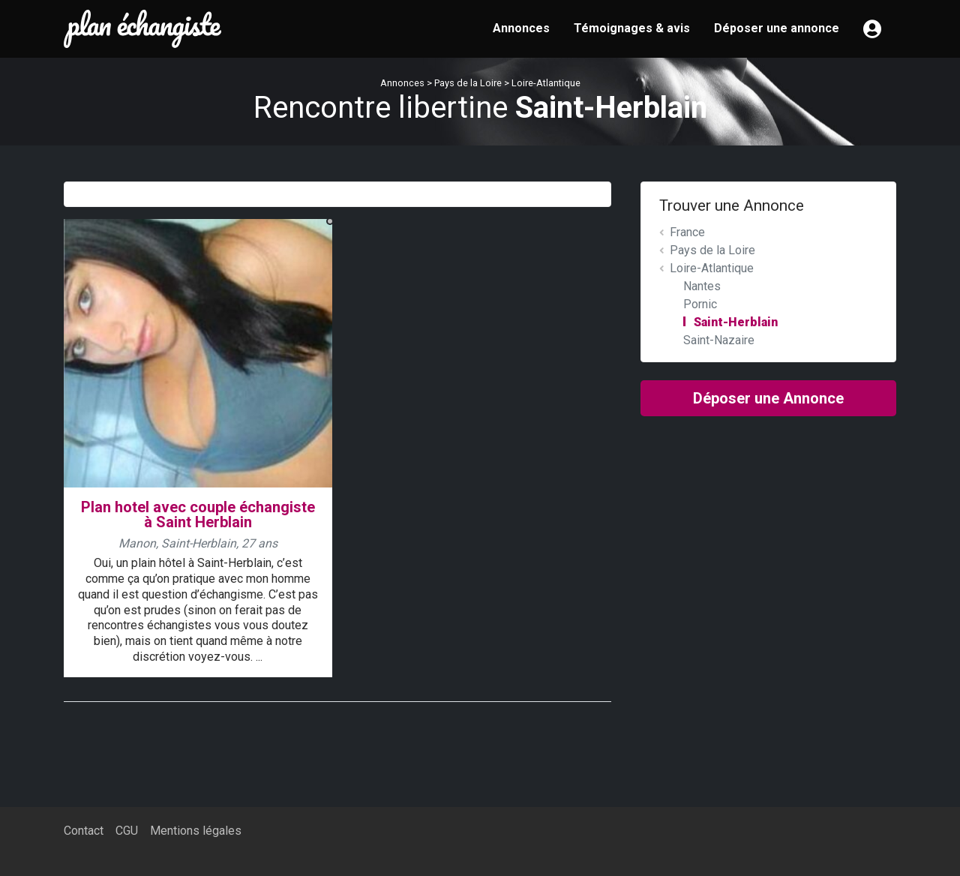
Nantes (702, 286)
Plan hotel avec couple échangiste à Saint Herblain (198, 515)
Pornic (700, 304)
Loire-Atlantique (546, 82)
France (687, 232)
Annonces (521, 28)
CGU (127, 831)
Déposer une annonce (776, 28)
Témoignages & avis (632, 28)
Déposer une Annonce (768, 398)
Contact (84, 831)
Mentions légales (196, 831)
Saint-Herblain (736, 322)
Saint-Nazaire (718, 340)
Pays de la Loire (468, 82)
